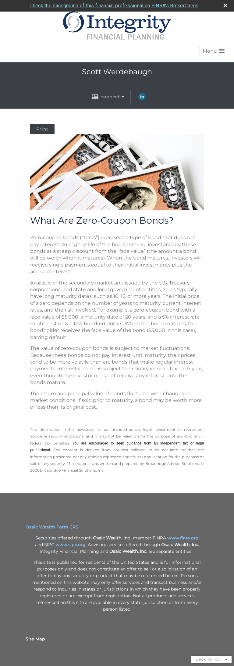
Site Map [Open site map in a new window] (35, 639)
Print (42, 129)
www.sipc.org (70, 544)
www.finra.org (183, 538)
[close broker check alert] (225, 5)
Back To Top (211, 659)
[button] (213, 51)
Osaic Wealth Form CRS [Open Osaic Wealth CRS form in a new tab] (52, 527)
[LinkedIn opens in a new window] (142, 99)
